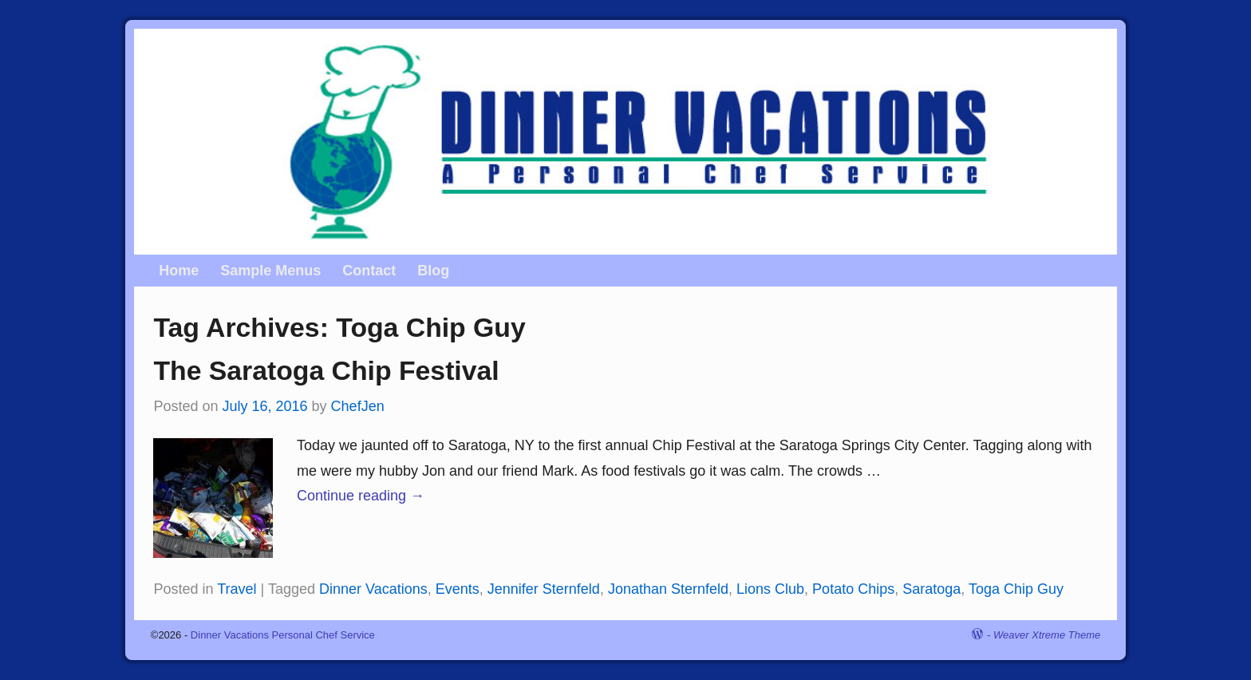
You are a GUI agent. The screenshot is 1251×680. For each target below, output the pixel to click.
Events (457, 589)
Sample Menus (270, 271)
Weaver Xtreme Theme (1046, 635)
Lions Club (770, 589)
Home (179, 271)
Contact (369, 271)
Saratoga (931, 589)
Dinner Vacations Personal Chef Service (283, 635)
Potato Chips (853, 589)
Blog (433, 271)
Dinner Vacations (373, 589)
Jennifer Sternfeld (543, 589)
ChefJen (358, 406)
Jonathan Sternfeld (668, 589)
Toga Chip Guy (1016, 589)
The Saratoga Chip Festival (326, 370)
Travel (236, 589)
